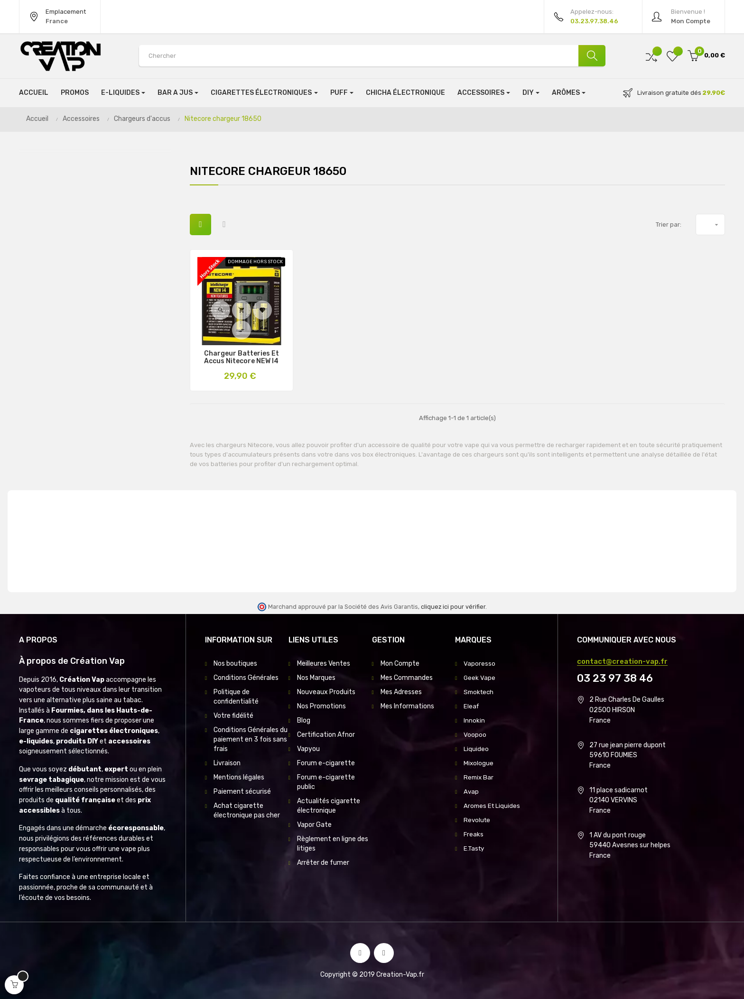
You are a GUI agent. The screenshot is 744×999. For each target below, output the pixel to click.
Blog (303, 720)
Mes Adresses (401, 692)
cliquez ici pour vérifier (453, 606)
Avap (471, 792)
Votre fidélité (233, 716)
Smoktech (480, 692)
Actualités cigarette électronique (328, 806)
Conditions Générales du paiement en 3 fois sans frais (251, 739)
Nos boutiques (235, 664)
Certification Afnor (326, 735)
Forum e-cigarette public (326, 782)
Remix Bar (479, 777)
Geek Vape (480, 678)
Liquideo (476, 749)
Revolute (478, 820)
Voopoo (475, 735)
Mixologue (479, 763)
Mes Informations (407, 706)
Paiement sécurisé (242, 792)
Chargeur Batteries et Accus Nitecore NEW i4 (241, 357)
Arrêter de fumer (323, 863)
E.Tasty (475, 848)
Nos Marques (316, 678)
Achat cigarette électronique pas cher (247, 810)
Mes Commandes (407, 678)
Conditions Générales (246, 678)
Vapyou (308, 749)
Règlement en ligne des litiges (332, 843)
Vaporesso (479, 664)
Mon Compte (400, 664)
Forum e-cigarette (326, 763)
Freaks (474, 834)
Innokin (474, 720)
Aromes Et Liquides (493, 806)
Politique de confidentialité (236, 697)
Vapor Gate (314, 825)
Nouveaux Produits (326, 692)
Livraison (227, 763)
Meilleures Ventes (323, 664)
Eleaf (472, 706)
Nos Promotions (321, 706)
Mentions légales (239, 777)
